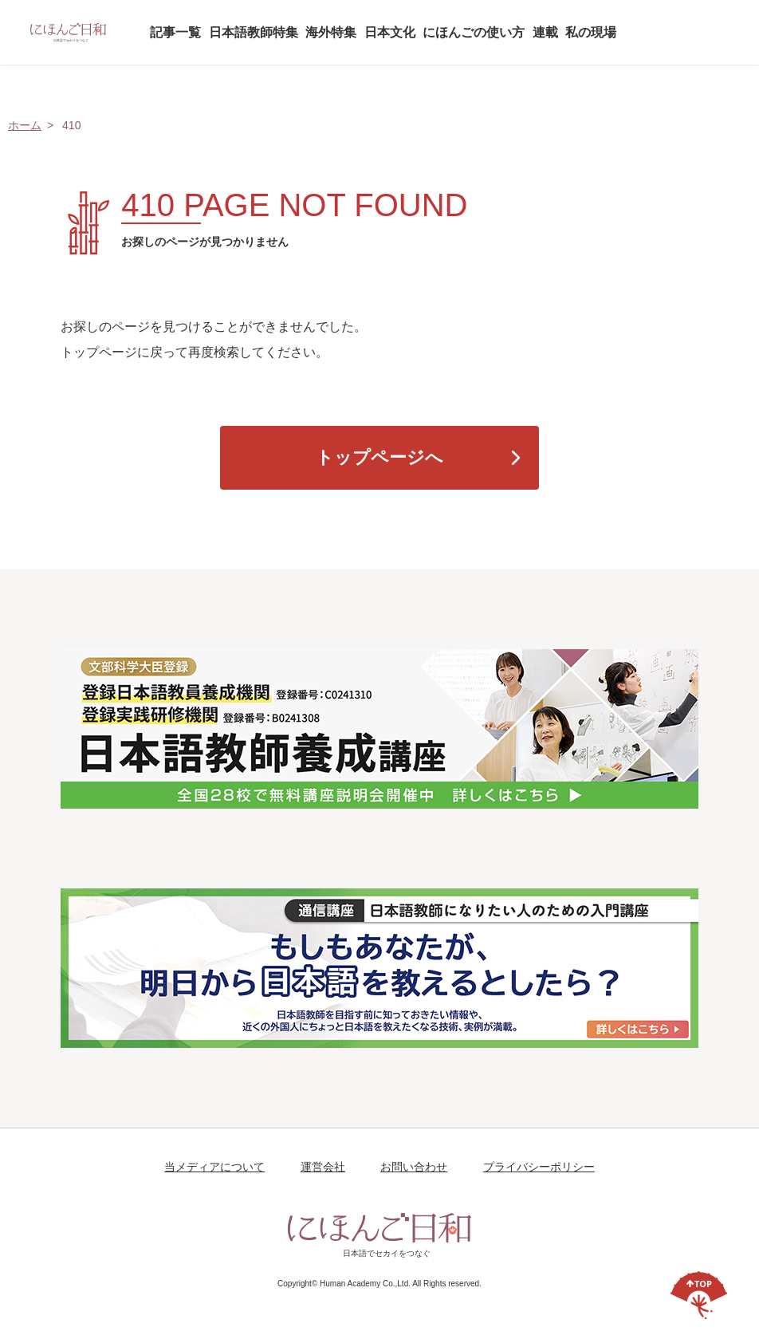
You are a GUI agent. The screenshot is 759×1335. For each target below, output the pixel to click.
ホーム (24, 125)
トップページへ (379, 457)
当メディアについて (214, 1166)
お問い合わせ (413, 1166)
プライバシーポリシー (539, 1166)
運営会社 (323, 1166)
